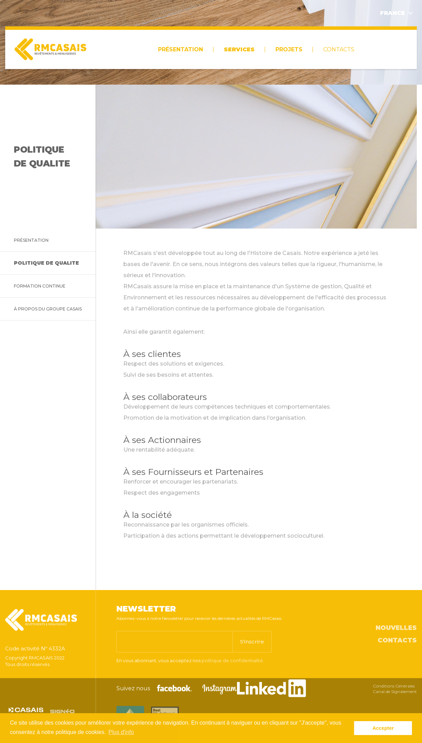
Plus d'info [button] (121, 732)
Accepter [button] (383, 728)
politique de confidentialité (232, 660)
